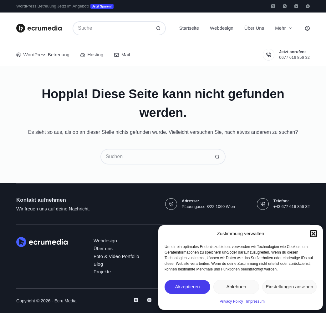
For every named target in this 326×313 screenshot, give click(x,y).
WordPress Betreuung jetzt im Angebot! (65, 6)
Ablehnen (236, 286)
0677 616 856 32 (294, 57)
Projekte (102, 271)
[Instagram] (285, 6)
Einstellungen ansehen (289, 286)
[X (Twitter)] (273, 6)
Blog (98, 264)
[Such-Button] (159, 28)
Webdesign (221, 28)
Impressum (255, 301)
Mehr (284, 28)
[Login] (307, 28)
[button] (313, 233)
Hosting (91, 54)
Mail (122, 54)
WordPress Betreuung (42, 54)
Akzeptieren (187, 286)
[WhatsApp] (308, 6)
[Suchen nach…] (112, 28)
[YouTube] (296, 6)
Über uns (254, 28)
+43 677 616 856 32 (291, 206)
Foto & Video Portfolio (116, 256)
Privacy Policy (231, 301)
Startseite (189, 28)
